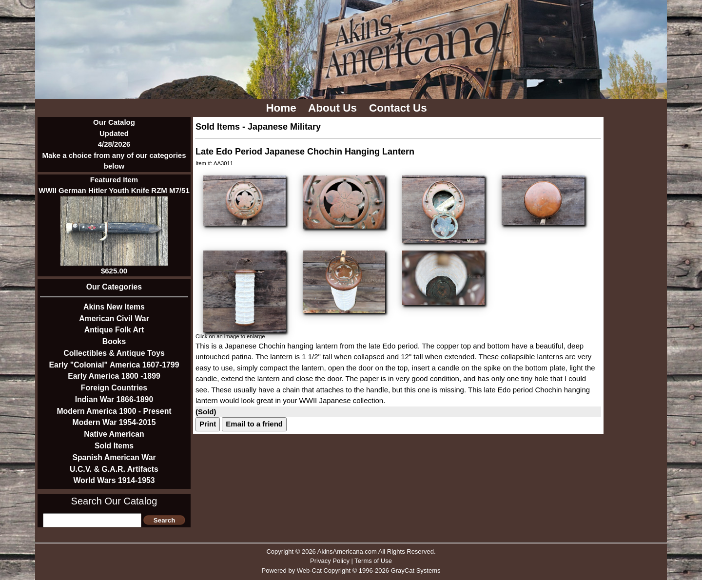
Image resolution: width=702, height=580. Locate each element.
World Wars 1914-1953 (114, 480)
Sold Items (114, 446)
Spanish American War (114, 457)
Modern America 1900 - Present (114, 411)
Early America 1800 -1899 (114, 376)
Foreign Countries (114, 388)
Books (114, 341)
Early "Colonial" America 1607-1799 (114, 365)
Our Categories (114, 287)
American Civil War (114, 318)
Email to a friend (254, 424)
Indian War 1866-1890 (114, 399)
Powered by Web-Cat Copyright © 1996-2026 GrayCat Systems (350, 570)
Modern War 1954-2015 (114, 422)
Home (282, 108)
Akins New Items (114, 307)
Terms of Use (373, 560)
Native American (114, 434)
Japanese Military (284, 127)
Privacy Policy (330, 560)
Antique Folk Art (114, 330)
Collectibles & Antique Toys (114, 353)
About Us (334, 108)
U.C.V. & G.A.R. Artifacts (114, 469)
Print (207, 424)
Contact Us (399, 108)
